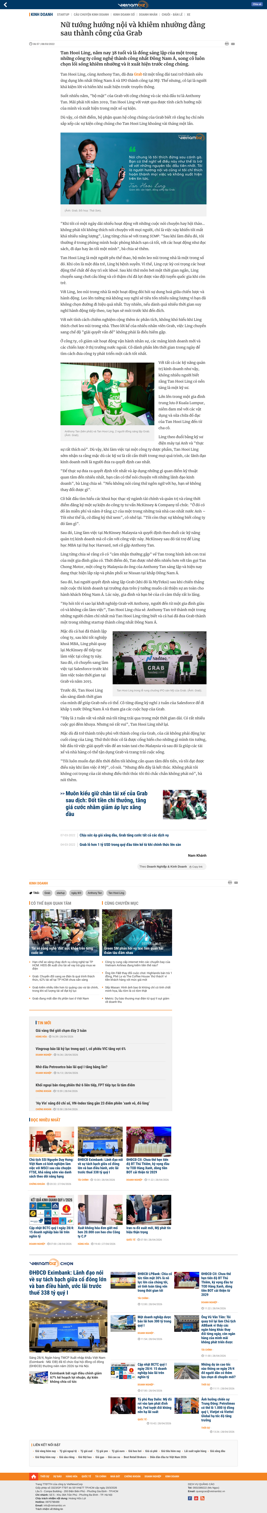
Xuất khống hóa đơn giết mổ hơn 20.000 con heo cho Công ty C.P (99, 1232)
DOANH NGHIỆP (153, 1476)
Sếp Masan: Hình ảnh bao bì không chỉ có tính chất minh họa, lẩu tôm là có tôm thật (138, 989)
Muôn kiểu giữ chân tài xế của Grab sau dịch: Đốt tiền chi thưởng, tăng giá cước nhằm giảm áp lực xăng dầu (106, 803)
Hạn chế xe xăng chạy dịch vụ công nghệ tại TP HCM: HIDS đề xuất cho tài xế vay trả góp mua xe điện (64, 965)
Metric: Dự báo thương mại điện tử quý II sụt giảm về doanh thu (137, 1000)
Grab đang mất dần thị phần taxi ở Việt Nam (60, 998)
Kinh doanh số (124, 14)
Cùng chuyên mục (122, 903)
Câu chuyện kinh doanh (91, 14)
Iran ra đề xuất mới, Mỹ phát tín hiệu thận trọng (148, 1230)
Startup (63, 14)
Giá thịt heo (85, 1457)
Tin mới (44, 1022)
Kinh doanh (42, 14)
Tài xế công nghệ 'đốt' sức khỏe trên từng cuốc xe (62, 950)
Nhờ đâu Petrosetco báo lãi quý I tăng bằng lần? (71, 1067)
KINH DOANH (172, 1476)
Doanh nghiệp (44, 1054)
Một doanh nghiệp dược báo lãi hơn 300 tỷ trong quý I (154, 1321)
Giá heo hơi (134, 1451)
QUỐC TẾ (86, 1476)
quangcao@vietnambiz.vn (210, 1491)
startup (61, 893)
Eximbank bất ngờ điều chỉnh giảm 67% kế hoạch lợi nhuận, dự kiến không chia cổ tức (76, 1377)
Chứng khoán (43, 1091)
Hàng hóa (41, 1036)
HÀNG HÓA (72, 1476)
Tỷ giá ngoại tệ (68, 1451)
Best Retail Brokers (135, 1457)
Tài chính (83, 1179)
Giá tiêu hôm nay (171, 1451)
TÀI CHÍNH (100, 1476)
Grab (47, 893)
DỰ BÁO (57, 1476)
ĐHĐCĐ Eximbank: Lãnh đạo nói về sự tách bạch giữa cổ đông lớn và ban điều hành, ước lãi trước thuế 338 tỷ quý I (100, 1166)
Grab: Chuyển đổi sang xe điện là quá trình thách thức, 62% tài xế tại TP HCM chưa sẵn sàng (63, 978)
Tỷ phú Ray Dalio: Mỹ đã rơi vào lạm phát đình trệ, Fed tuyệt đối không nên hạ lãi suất (155, 1405)
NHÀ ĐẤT (115, 1476)
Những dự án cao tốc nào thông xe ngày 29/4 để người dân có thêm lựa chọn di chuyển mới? (218, 1370)
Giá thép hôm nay (45, 1457)
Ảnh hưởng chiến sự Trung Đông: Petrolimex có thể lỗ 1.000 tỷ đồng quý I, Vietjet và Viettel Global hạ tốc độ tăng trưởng (218, 1409)
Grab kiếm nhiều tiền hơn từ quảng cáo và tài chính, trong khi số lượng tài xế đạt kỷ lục (65, 989)
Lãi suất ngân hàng (195, 1451)
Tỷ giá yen (102, 1451)
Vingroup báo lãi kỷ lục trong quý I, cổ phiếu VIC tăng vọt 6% (81, 1049)
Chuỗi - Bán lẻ (172, 14)
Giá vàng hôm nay (45, 1451)
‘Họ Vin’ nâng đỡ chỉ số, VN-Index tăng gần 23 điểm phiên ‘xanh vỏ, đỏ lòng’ (93, 1103)
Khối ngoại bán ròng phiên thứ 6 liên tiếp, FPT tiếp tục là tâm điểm (85, 1085)
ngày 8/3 (76, 893)
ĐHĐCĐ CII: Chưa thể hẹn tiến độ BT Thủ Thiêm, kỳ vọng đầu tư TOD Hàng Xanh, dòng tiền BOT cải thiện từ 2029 (147, 1166)
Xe (188, 14)
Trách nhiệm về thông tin (49, 1509)
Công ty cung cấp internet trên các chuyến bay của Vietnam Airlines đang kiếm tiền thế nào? (137, 963)
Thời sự (205, 1384)
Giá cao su (114, 1457)
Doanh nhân (148, 14)
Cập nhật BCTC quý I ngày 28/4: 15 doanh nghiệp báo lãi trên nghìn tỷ (51, 1232)
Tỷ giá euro (118, 1451)
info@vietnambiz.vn (54, 1505)
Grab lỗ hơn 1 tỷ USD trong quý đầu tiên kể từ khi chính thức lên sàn (130, 845)
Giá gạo (99, 1457)
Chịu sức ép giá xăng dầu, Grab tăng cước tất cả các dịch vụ (124, 835)
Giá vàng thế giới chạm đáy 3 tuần (61, 1030)
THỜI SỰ (44, 1476)
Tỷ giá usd (86, 1451)
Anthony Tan (95, 893)
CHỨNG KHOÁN (132, 1476)
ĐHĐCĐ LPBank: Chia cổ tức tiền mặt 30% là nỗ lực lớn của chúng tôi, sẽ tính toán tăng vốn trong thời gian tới (155, 1282)
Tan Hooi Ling (116, 893)
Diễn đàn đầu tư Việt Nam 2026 (168, 1457)
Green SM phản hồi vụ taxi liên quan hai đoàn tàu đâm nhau (133, 950)
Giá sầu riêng (66, 1457)
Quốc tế (130, 1239)
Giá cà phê (151, 1451)
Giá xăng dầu (217, 1451)
